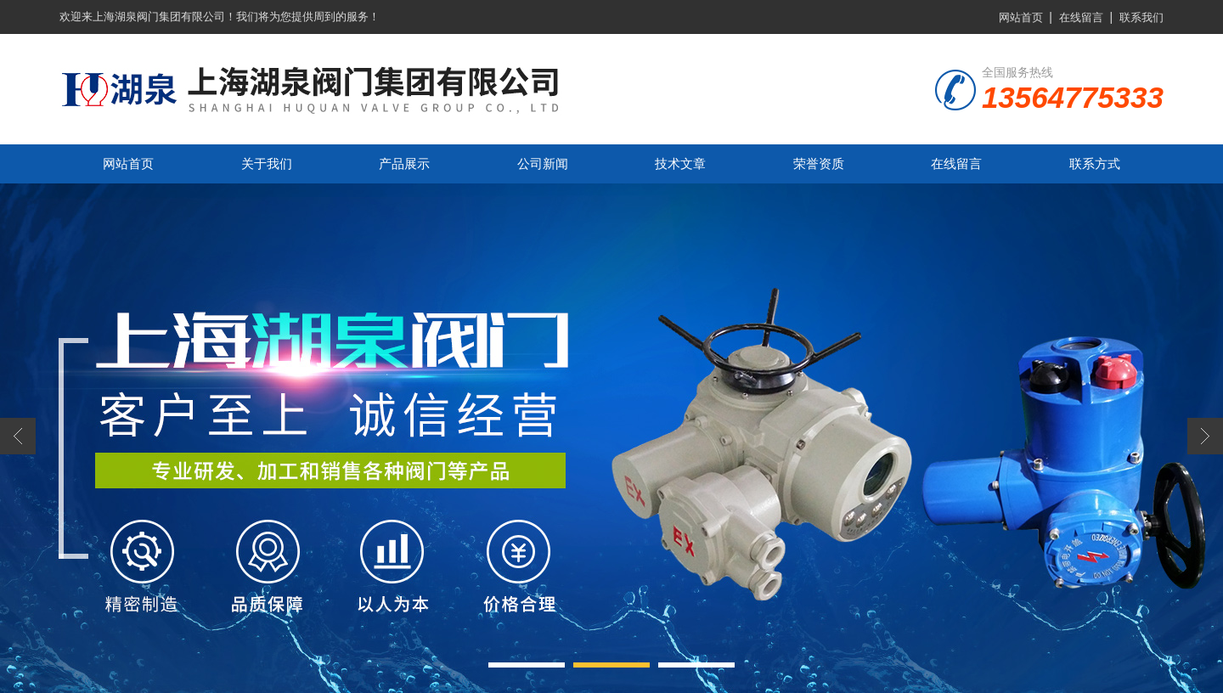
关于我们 (266, 163)
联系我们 (1141, 17)
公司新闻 (542, 163)
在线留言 (1081, 17)
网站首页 (1021, 17)
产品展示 (404, 163)
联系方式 (1094, 163)
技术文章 (680, 163)
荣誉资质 (818, 163)
